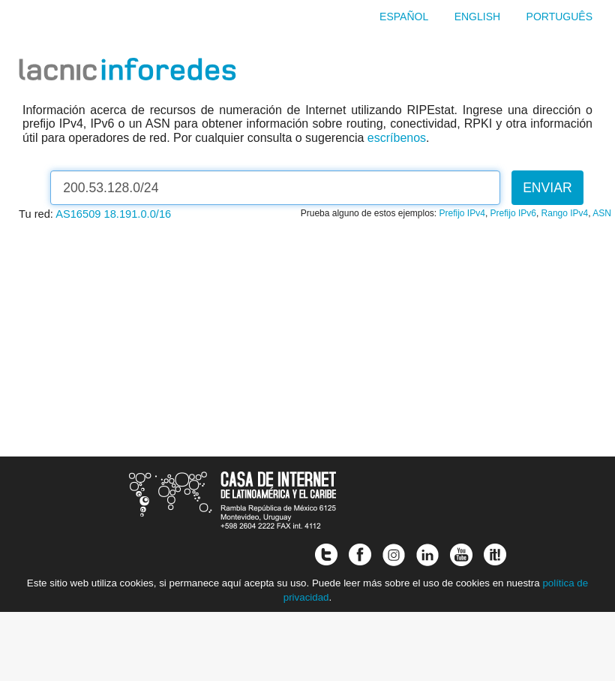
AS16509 (78, 214)
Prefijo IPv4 (462, 213)
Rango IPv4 (565, 213)
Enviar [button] (547, 187)
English (477, 17)
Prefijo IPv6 (513, 213)
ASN (601, 213)
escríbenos (397, 137)
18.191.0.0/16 (138, 214)
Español (404, 17)
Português (559, 17)
